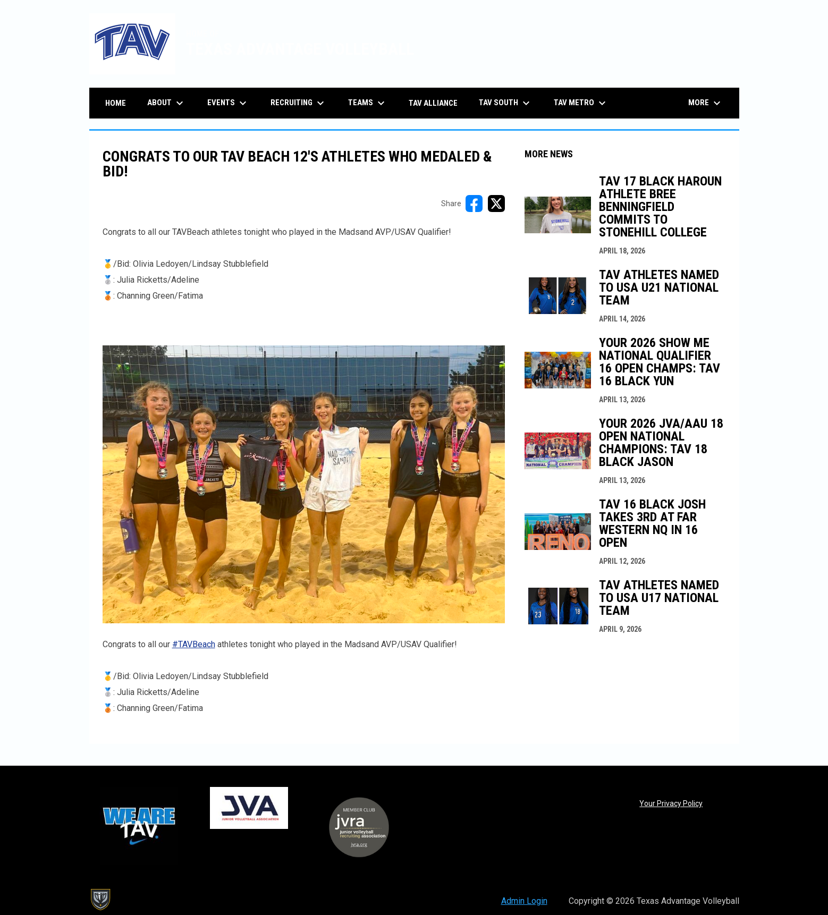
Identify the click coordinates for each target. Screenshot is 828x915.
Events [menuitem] (228, 103)
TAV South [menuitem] (506, 103)
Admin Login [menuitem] (524, 901)
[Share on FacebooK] (474, 203)
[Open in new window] (304, 484)
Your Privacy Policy (671, 803)
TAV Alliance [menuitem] (433, 103)
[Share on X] (496, 203)
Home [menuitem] (115, 103)
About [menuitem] (166, 103)
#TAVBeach (193, 644)
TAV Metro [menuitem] (581, 103)
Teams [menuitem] (367, 103)
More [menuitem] (705, 103)
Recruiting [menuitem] (299, 103)
